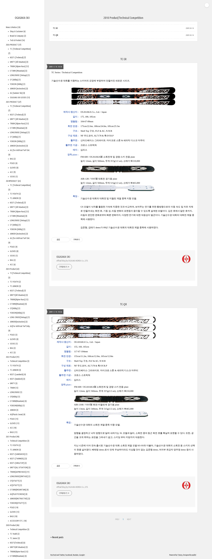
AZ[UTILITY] (16, 485)
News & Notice (13, 27)
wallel (194, 555)
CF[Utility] (15, 308)
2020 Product (12, 525)
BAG (13, 159)
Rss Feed (53, 555)
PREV (117, 519)
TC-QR (55, 35)
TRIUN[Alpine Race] (19, 299)
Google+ (82, 555)
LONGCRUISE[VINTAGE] (20, 476)
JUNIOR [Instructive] (19, 88)
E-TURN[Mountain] (18, 304)
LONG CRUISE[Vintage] (20, 317)
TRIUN (14, 388)
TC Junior (15, 538)
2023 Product (12, 269)
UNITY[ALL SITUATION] (20, 467)
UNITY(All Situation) (19, 547)
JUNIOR (14, 410)
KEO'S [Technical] (18, 57)
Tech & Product (17, 40)
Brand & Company (18, 36)
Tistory (180, 555)
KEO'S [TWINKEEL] (18, 458)
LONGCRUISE (16, 392)
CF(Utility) (15, 396)
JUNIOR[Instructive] (18, 322)
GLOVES (14, 167)
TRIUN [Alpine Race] (19, 66)
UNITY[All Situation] (19, 295)
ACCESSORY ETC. (18, 521)
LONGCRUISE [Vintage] (20, 75)
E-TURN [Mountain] (18, 71)
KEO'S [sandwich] (18, 374)
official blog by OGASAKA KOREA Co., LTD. (72, 261)
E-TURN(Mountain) (18, 401)
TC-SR (55, 28)
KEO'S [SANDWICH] (18, 454)
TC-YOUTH (15, 194)
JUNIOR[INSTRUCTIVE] (20, 498)
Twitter (62, 555)
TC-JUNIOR (15, 198)
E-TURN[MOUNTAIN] (19, 489)
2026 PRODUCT (13, 45)
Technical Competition (19, 361)
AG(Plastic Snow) (17, 414)
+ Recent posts (57, 537)
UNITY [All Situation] (19, 62)
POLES (13, 163)
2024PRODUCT (13, 181)
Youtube (75, 555)
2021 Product (12, 436)
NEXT (129, 519)
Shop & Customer (18, 31)
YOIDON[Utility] (17, 313)
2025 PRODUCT (13, 102)
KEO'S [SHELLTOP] (18, 463)
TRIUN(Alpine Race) (19, 551)
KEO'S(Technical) (17, 543)
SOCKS (14, 176)
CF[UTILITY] (16, 481)
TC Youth (14, 534)
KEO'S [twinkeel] (17, 379)
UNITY (13, 383)
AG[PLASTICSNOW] (18, 494)
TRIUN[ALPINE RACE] (19, 472)
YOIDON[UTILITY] (18, 503)
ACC (13, 172)
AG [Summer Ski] (17, 93)
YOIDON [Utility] (17, 84)
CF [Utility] (15, 80)
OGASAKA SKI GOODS (20, 97)
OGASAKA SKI (22, 17)
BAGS (13, 432)
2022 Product (12, 357)
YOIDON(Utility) (17, 405)
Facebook (68, 555)
